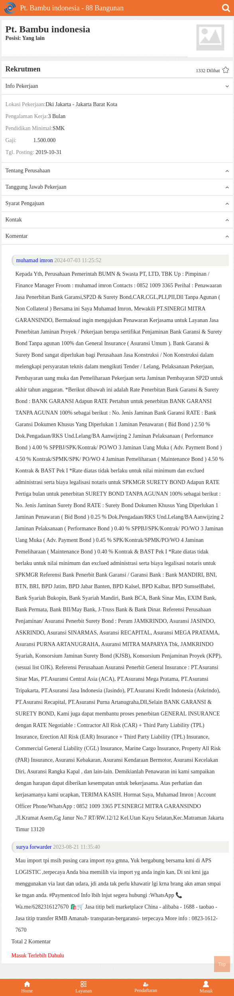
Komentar (117, 236)
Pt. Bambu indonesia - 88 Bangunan (64, 8)
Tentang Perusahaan (117, 171)
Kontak (117, 220)
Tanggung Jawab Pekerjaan (117, 187)
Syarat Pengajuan (117, 204)
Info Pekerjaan (117, 86)
